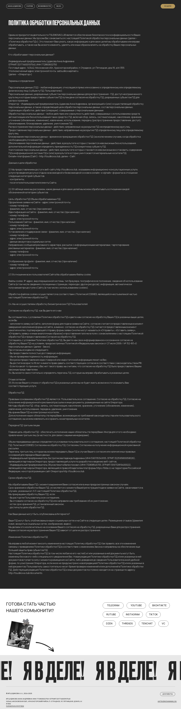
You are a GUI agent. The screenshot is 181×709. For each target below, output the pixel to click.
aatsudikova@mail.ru (167, 701)
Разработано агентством (15, 706)
